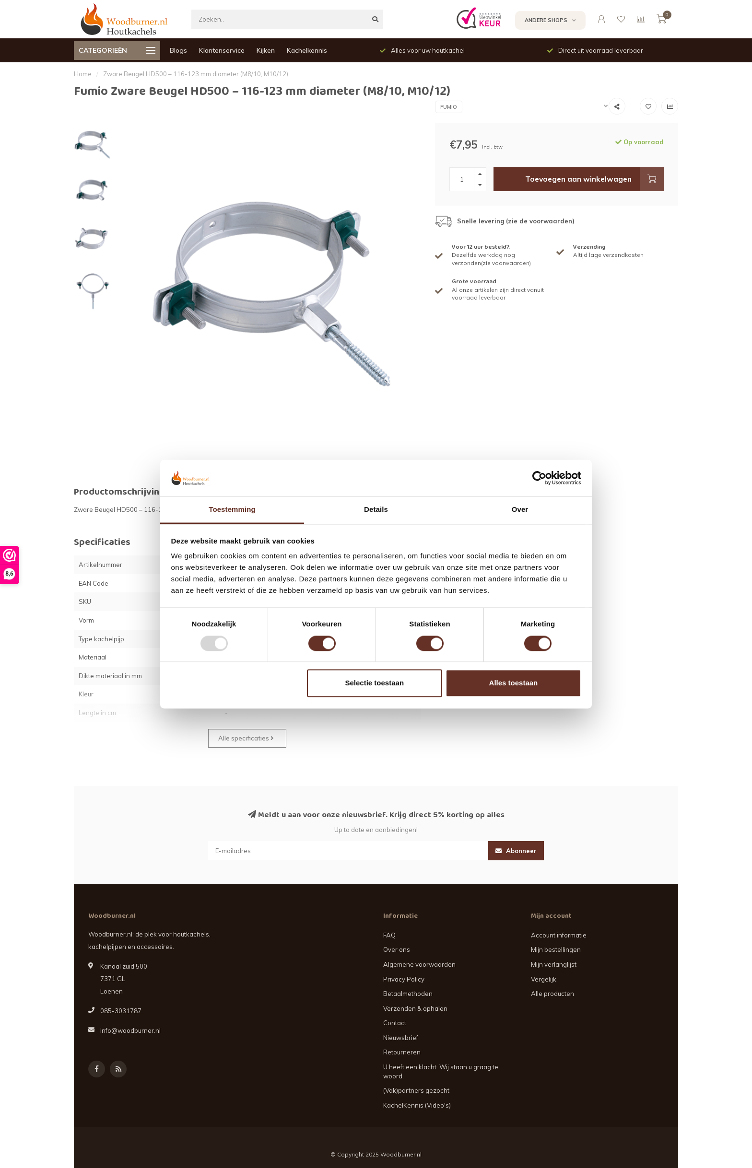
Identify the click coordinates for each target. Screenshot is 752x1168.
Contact (394, 1023)
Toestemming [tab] (232, 510)
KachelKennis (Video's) (417, 1105)
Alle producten (552, 993)
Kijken (266, 50)
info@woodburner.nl (130, 1030)
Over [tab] (520, 510)
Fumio (448, 107)
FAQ (389, 935)
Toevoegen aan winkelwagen (594, 179)
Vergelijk (543, 979)
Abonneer (516, 851)
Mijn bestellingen (556, 949)
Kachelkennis (307, 50)
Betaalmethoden (408, 993)
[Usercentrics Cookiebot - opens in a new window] (539, 478)
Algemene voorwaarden (419, 964)
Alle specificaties (246, 738)
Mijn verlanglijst (553, 964)
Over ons (396, 949)
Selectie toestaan (374, 683)
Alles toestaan (513, 683)
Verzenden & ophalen (415, 1008)
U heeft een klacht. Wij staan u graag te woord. (440, 1071)
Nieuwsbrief (400, 1037)
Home (83, 74)
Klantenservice (222, 50)
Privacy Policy (403, 979)
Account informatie (559, 935)
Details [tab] (376, 510)
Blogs (178, 50)
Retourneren (402, 1052)
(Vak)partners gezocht (416, 1090)
